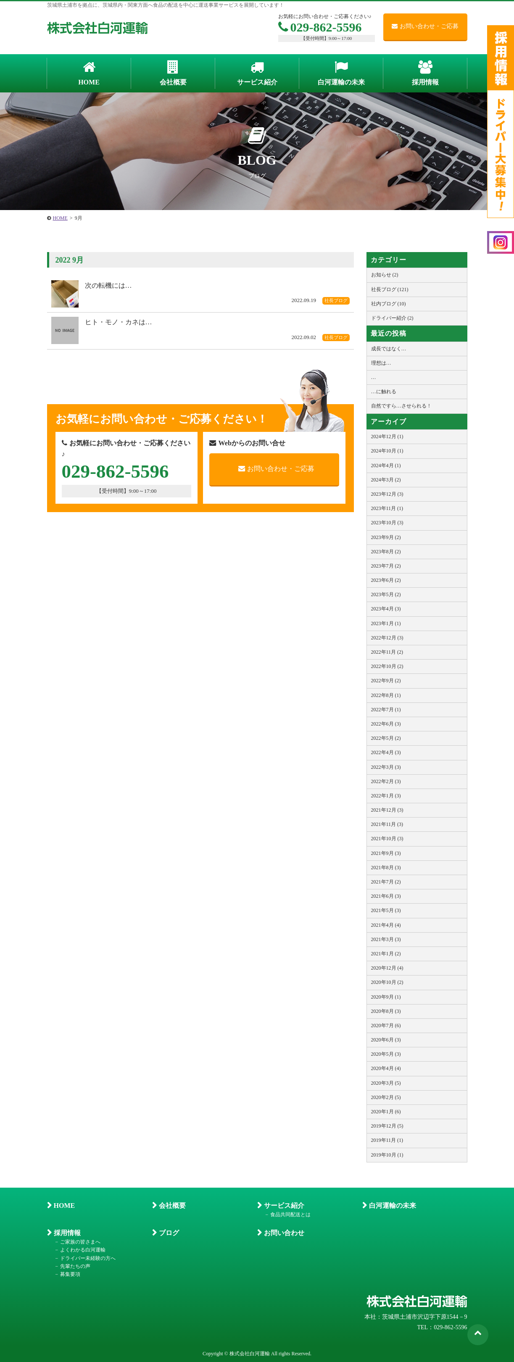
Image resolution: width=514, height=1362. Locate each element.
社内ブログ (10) (388, 304)
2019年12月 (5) (387, 1126)
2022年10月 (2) (387, 666)
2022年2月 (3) (386, 781)
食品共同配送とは (290, 1214)
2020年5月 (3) (386, 1054)
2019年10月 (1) (387, 1155)
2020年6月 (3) (386, 1040)
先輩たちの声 (75, 1266)
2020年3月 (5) (386, 1083)
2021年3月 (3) (386, 939)
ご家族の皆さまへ (80, 1242)
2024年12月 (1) (387, 436)
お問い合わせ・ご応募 (425, 26)
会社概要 (172, 1205)
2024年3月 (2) (386, 480)
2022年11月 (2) (387, 652)
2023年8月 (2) (386, 552)
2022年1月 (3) (386, 796)
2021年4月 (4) (386, 925)
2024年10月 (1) (387, 451)
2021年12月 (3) (387, 810)
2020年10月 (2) (387, 982)
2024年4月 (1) (386, 465)
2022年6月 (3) (386, 724)
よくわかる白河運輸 (82, 1250)
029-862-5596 (320, 27)
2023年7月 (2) (386, 566)
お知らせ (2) (384, 275)
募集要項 (70, 1274)
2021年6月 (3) (386, 896)
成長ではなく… (388, 349)
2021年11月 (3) (387, 824)
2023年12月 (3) (387, 494)
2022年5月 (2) (386, 738)
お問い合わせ (284, 1232)
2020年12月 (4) (387, 968)
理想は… (381, 363)
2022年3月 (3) (386, 767)
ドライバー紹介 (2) (392, 318)
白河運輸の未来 (392, 1205)
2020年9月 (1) (386, 997)
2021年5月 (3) (386, 910)
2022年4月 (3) (386, 752)
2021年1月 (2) (386, 954)
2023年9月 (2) (386, 537)
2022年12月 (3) (387, 638)
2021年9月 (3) (386, 853)
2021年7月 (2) (386, 882)
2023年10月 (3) (387, 523)
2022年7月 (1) (386, 710)
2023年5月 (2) (386, 594)
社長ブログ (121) (390, 289)
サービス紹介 (284, 1205)
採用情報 (67, 1232)
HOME (64, 1205)
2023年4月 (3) (386, 609)
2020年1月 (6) (386, 1112)
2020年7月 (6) (386, 1025)
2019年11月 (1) (387, 1140)
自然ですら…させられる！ (401, 406)
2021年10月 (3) (387, 838)
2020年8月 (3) (386, 1011)
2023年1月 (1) (386, 623)
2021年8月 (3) (386, 867)
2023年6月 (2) (386, 580)
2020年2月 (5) (386, 1097)
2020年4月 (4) (386, 1068)
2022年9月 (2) (386, 681)
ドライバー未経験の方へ (88, 1258)
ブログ (169, 1232)
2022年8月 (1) (386, 695)
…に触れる (383, 391)
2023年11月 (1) (387, 508)
